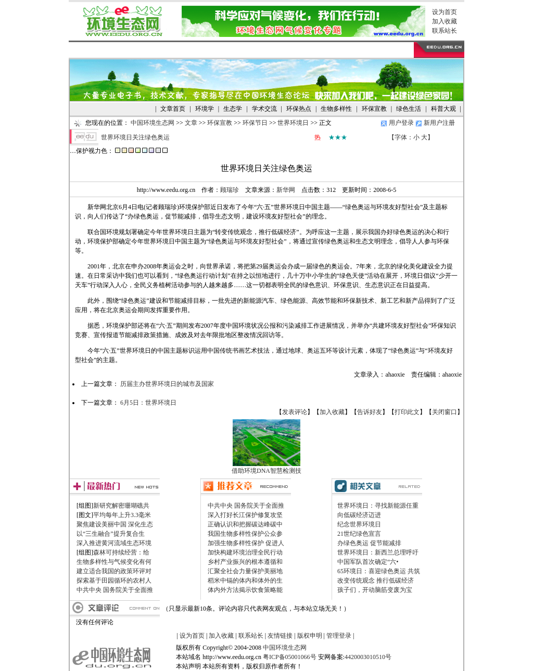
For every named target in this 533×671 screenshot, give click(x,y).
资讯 (112, 50)
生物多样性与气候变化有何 (114, 561)
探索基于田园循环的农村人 (114, 580)
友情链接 (280, 635)
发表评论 (294, 412)
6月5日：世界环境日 (148, 402)
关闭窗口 (444, 412)
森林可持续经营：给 (121, 552)
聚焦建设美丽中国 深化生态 (115, 524)
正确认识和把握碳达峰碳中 (245, 524)
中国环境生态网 (152, 122)
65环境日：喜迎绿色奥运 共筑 (378, 571)
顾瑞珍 (229, 189)
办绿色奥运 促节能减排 (369, 543)
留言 (298, 50)
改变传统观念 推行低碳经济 (375, 580)
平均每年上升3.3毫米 (122, 515)
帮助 (315, 50)
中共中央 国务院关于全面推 (115, 589)
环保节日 (255, 122)
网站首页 (88, 50)
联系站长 (444, 30)
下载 (231, 50)
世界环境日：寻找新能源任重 (377, 505)
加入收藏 (444, 21)
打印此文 (407, 412)
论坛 (264, 50)
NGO (179, 50)
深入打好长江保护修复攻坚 (245, 515)
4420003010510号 (368, 657)
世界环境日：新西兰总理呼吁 (377, 552)
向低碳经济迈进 (359, 515)
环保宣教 (219, 122)
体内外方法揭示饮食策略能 (245, 589)
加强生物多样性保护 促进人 (246, 543)
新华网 (285, 189)
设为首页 (444, 12)
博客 (281, 50)
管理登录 (338, 635)
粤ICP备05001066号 (289, 657)
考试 (197, 50)
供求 (145, 50)
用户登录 (401, 122)
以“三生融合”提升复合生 (111, 533)
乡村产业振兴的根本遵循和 (245, 561)
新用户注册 (439, 122)
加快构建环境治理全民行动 (245, 552)
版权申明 (309, 635)
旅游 (214, 50)
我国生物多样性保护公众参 (245, 533)
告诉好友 (369, 412)
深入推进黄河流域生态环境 (114, 543)
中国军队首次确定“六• (368, 561)
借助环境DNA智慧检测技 (266, 470)
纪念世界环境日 (359, 524)
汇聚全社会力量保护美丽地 (245, 571)
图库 (248, 50)
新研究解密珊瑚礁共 (121, 505)
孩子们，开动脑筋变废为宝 (374, 589)
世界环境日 (293, 122)
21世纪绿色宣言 (359, 533)
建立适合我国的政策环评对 (114, 571)
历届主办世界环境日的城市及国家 (167, 384)
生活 (162, 50)
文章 (128, 50)
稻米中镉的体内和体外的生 (245, 580)
